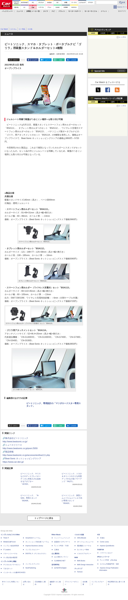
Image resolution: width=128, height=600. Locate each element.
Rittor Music (56, 535)
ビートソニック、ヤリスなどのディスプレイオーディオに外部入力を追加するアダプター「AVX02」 (31, 479)
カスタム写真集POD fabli (109, 564)
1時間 (93, 33)
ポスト (15, 60)
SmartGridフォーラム (32, 538)
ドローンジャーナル (10, 553)
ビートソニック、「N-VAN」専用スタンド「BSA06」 (30, 498)
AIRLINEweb (81, 538)
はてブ (47, 60)
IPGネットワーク (103, 557)
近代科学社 (55, 565)
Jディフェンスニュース (85, 542)
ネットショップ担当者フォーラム (37, 542)
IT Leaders (7, 550)
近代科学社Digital (60, 568)
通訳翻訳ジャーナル (84, 546)
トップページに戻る (43, 518)
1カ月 (122, 33)
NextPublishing (30, 568)
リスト (23, 60)
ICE (98, 535)
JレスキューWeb (83, 550)
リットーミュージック (62, 538)
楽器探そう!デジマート (62, 542)
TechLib (79, 572)
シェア (34, 60)
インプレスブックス (32, 564)
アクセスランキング (102, 30)
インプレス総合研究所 (11, 546)
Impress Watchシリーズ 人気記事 (108, 98)
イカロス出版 (79, 535)
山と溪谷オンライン (61, 557)
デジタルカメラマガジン (12, 565)
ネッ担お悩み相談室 (10, 557)
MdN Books (81, 561)
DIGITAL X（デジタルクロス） (36, 553)
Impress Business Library (34, 546)
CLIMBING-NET (59, 561)
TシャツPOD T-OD (61, 546)
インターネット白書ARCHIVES (14, 572)
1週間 (113, 33)
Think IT (6, 538)
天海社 (102, 538)
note (60, 60)
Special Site (99, 71)
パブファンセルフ (106, 553)
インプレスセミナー (32, 550)
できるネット (8, 568)
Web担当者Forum (9, 542)
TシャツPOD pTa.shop (108, 560)
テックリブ (78, 568)
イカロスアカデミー (84, 553)
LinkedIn (73, 60)
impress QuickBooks (107, 546)
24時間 (102, 33)
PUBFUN (100, 550)
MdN (76, 557)
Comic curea (104, 542)
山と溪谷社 (55, 553)
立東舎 (56, 550)
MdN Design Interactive (85, 565)
